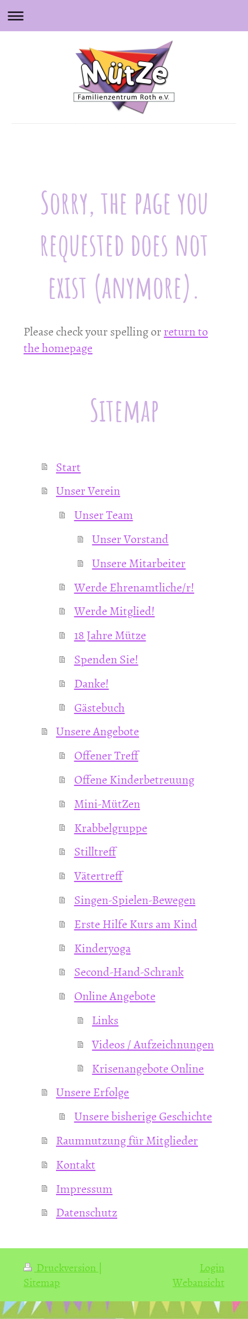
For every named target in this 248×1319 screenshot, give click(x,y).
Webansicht (198, 1282)
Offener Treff (106, 755)
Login (212, 1267)
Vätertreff (98, 875)
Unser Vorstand (130, 538)
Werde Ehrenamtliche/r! (134, 587)
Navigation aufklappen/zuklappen (124, 15)
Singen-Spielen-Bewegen (135, 899)
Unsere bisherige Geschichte (143, 1115)
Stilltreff (95, 851)
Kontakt (75, 1164)
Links (105, 1019)
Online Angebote (115, 995)
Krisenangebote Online (148, 1068)
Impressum (84, 1188)
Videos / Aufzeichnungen (153, 1043)
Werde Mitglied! (114, 610)
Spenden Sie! (106, 658)
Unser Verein (88, 490)
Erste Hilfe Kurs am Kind (135, 923)
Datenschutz (86, 1212)
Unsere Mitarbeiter (139, 562)
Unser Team (103, 514)
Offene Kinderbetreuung (134, 779)
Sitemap (42, 1282)
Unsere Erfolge (92, 1091)
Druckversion (61, 1267)
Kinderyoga (102, 947)
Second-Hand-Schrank (129, 971)
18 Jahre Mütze (110, 634)
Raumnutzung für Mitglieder (127, 1140)
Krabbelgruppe (110, 827)
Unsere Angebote (97, 730)
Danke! (91, 683)
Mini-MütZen (107, 803)
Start (68, 466)
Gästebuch (99, 707)
